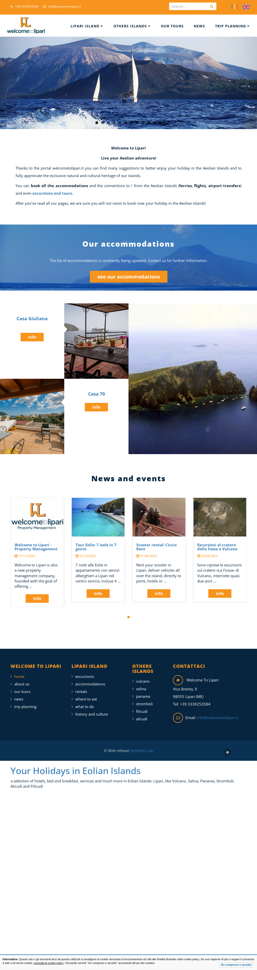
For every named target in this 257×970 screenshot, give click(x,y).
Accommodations (90, 683)
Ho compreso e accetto (236, 964)
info (32, 337)
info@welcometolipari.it (62, 6)
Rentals (81, 691)
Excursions (84, 676)
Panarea (143, 696)
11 (154, 122)
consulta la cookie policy (48, 962)
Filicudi (142, 711)
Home (19, 676)
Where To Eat (86, 699)
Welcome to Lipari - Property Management (36, 547)
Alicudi (141, 718)
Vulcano (143, 681)
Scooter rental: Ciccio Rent (156, 547)
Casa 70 (96, 394)
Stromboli (144, 703)
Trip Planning (232, 26)
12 (160, 122)
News (199, 26)
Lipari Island (87, 26)
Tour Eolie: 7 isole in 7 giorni (96, 547)
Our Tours (172, 26)
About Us (21, 683)
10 (148, 122)
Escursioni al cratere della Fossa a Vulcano (217, 547)
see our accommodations (128, 276)
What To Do (84, 706)
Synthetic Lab (141, 750)
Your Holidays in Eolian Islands (76, 771)
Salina (141, 688)
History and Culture (91, 714)
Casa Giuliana (32, 318)
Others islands (131, 26)
